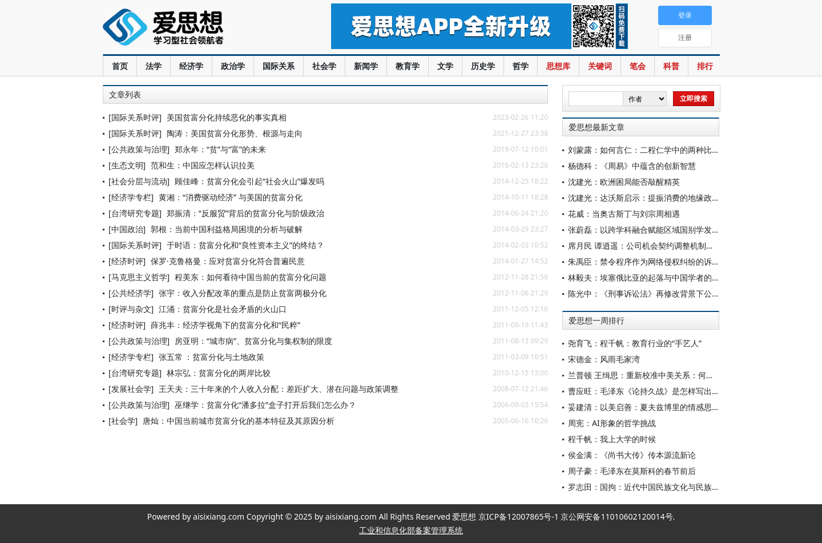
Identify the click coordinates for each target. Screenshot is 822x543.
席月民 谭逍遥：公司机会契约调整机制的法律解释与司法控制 (677, 245)
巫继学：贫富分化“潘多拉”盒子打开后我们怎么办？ (265, 404)
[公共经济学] (131, 292)
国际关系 (279, 65)
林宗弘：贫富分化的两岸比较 (219, 372)
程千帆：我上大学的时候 (612, 438)
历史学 (483, 65)
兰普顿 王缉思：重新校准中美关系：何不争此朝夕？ (661, 375)
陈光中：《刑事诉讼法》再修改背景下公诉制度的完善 (664, 293)
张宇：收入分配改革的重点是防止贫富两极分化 (243, 292)
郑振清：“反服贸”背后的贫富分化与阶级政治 (245, 213)
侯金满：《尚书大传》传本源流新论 (632, 454)
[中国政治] (127, 229)
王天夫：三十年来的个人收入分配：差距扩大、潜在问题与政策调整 (278, 388)
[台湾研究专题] (135, 213)
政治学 (233, 65)
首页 (120, 65)
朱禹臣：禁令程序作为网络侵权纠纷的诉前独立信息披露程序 (676, 261)
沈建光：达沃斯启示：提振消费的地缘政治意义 (652, 197)
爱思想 (194, 28)
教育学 (408, 65)
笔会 (638, 65)
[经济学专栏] (131, 197)
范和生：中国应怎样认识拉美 (203, 165)
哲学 (521, 65)
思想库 (558, 65)
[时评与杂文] (131, 308)
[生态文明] (127, 165)
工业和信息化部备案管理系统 (411, 530)
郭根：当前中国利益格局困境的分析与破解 (227, 229)
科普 (671, 65)
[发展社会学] (131, 388)
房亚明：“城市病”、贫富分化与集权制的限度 (253, 340)
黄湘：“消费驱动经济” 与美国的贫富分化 (231, 197)
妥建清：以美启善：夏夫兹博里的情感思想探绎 (652, 407)
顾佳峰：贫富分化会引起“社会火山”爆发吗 (249, 181)
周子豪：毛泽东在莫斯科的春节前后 (632, 470)
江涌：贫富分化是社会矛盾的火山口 (223, 308)
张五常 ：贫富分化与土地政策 (212, 356)
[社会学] (123, 420)
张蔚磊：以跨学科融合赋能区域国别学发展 (644, 229)
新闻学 (366, 65)
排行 (705, 65)
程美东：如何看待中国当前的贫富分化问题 (251, 277)
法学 (154, 65)
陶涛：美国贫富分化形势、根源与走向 (235, 133)
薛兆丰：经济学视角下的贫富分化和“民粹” (225, 324)
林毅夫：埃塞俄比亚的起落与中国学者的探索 (648, 277)
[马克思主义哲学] (139, 277)
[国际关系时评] (135, 117)
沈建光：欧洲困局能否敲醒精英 (624, 181)
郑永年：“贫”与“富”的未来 (220, 149)
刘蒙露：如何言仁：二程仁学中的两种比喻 (644, 149)
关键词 (600, 65)
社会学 (324, 65)
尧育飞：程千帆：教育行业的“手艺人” (635, 343)
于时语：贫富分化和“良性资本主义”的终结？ (245, 245)
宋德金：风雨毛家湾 (604, 359)
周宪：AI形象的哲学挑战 (612, 423)
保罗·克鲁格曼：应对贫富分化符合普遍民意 (228, 261)
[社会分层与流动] (139, 181)
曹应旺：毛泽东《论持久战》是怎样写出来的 (648, 391)
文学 (445, 65)
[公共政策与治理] (139, 149)
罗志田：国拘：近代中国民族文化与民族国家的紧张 (660, 486)
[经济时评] (127, 261)
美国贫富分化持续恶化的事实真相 (227, 117)
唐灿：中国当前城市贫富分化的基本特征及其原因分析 (239, 420)
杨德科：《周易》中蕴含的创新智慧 (632, 165)
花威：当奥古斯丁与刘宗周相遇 (624, 213)
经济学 (191, 65)
